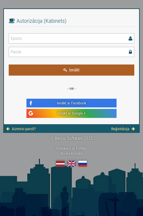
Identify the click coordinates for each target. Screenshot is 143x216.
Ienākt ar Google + (57, 113)
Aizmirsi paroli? (21, 129)
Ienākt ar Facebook (57, 103)
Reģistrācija (123, 129)
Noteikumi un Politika (71, 148)
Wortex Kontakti (71, 154)
